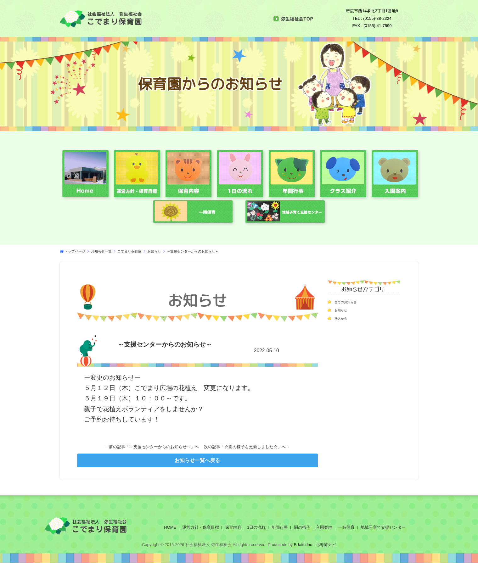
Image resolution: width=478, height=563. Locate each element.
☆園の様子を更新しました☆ (251, 446)
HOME (170, 527)
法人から (343, 318)
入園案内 (324, 527)
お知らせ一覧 (101, 251)
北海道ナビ (326, 544)
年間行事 (280, 527)
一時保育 (346, 527)
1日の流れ (256, 527)
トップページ (75, 251)
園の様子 (302, 527)
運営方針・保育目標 (200, 527)
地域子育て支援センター (383, 527)
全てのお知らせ (350, 301)
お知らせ (154, 251)
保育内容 (233, 527)
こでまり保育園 (129, 251)
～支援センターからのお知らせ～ (160, 446)
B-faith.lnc (302, 544)
